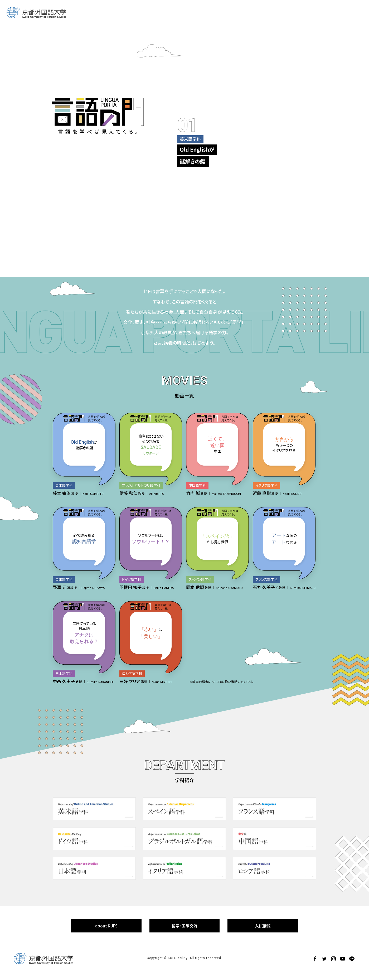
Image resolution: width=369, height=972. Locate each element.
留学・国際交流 (184, 926)
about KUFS (106, 926)
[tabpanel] (242, 111)
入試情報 (263, 926)
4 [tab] (134, 229)
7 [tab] (235, 229)
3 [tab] (100, 229)
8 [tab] (269, 229)
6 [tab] (201, 229)
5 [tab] (167, 229)
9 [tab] (302, 229)
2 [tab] (66, 229)
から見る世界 (217, 538)
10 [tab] (336, 229)
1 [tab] (33, 229)
